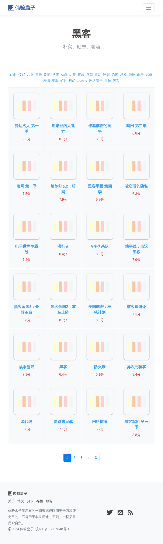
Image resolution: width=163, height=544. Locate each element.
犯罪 (55, 80)
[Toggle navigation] (149, 7)
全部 (12, 74)
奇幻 (98, 74)
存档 (39, 501)
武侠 (149, 74)
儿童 (30, 74)
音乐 (107, 80)
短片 (63, 80)
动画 (64, 74)
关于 (11, 501)
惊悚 (132, 74)
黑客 (116, 80)
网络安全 (96, 80)
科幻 (72, 80)
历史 (72, 74)
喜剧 (89, 74)
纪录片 (82, 80)
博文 (20, 501)
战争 (140, 74)
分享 (30, 501)
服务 (49, 501)
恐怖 (115, 74)
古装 (81, 74)
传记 (21, 74)
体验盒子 (27, 529)
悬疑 (123, 74)
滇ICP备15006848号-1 (52, 529)
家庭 (106, 74)
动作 (55, 74)
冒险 (38, 74)
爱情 (46, 80)
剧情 (47, 74)
